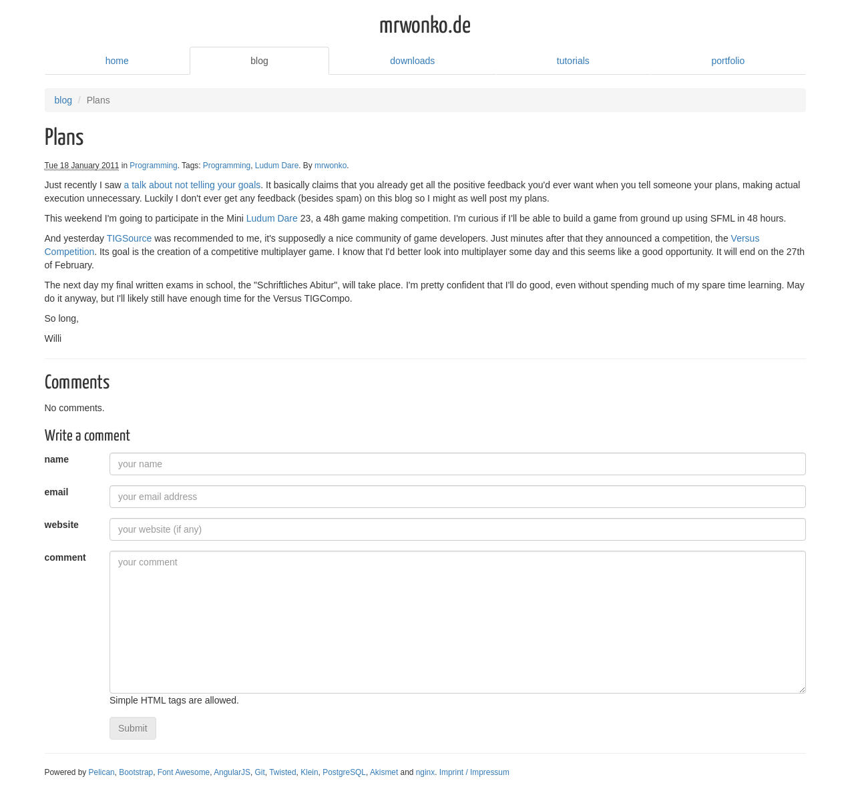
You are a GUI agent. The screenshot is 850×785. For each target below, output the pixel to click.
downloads (412, 60)
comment (65, 557)
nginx (425, 772)
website (62, 524)
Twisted (282, 772)
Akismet (384, 772)
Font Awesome (184, 772)
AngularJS (232, 772)
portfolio (728, 60)
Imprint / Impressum (474, 772)
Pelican (102, 772)
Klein (309, 772)
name (57, 459)
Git (260, 772)
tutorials (573, 60)
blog (259, 60)
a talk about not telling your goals (192, 185)
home (117, 60)
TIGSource (129, 238)
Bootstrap (136, 772)
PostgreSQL (344, 772)
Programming (153, 165)
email (57, 492)
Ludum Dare (276, 165)
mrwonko (330, 165)
